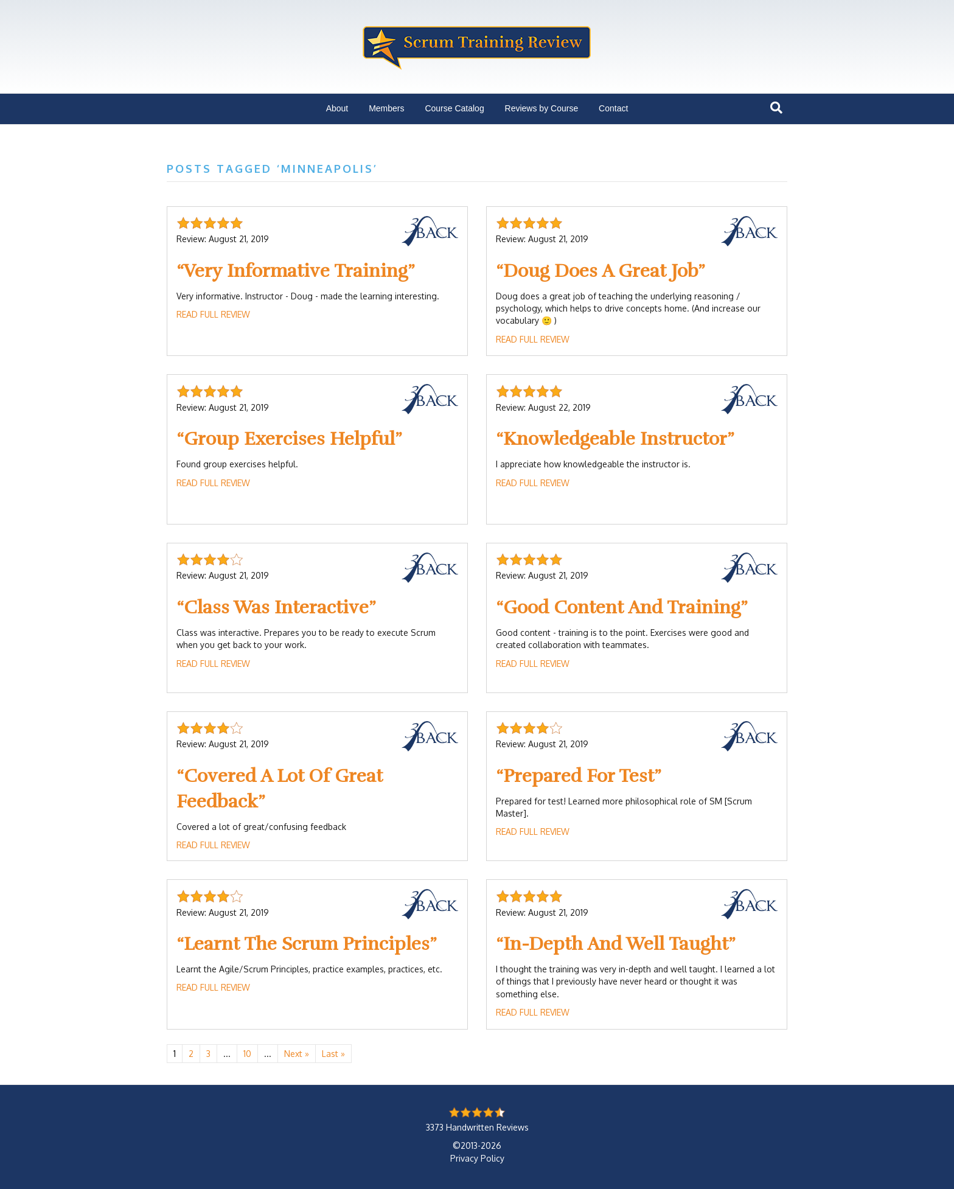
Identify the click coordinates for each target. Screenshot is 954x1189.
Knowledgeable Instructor (615, 439)
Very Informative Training (296, 271)
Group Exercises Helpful (289, 439)
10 (247, 1053)
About (337, 108)
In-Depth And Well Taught (615, 944)
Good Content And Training (621, 607)
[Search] (776, 108)
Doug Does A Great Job (600, 271)
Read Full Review (213, 314)
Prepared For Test (578, 776)
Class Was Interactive (276, 607)
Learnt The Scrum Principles (307, 944)
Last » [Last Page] (333, 1053)
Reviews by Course (542, 108)
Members (386, 108)
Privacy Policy (477, 1158)
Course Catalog (454, 108)
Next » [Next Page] (296, 1053)
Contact (613, 108)
